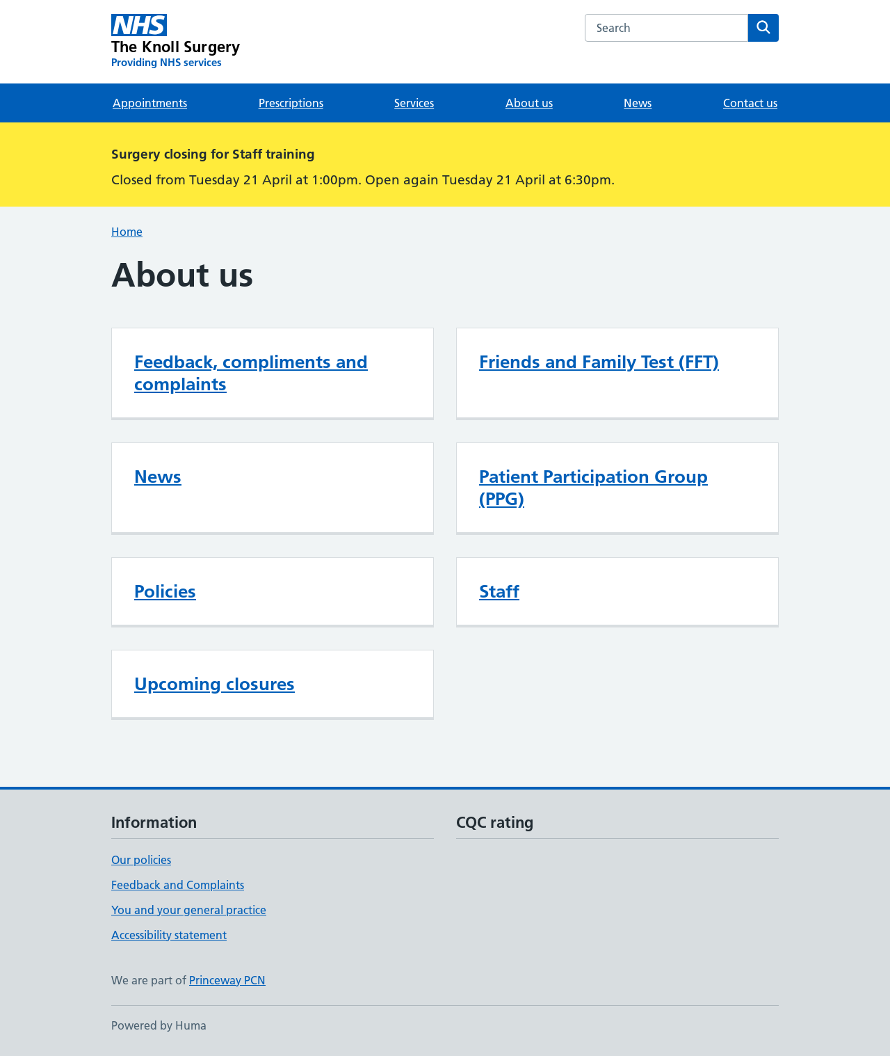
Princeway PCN (227, 980)
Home (127, 232)
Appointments (150, 103)
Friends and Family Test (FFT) (599, 362)
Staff (499, 591)
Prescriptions (291, 103)
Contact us (750, 103)
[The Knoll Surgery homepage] (175, 42)
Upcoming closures (214, 684)
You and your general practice (188, 910)
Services (414, 103)
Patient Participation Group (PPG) (593, 487)
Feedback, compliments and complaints (251, 373)
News (638, 103)
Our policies (141, 860)
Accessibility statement (169, 935)
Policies (165, 591)
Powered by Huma (159, 1025)
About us (529, 103)
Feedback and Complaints (177, 885)
